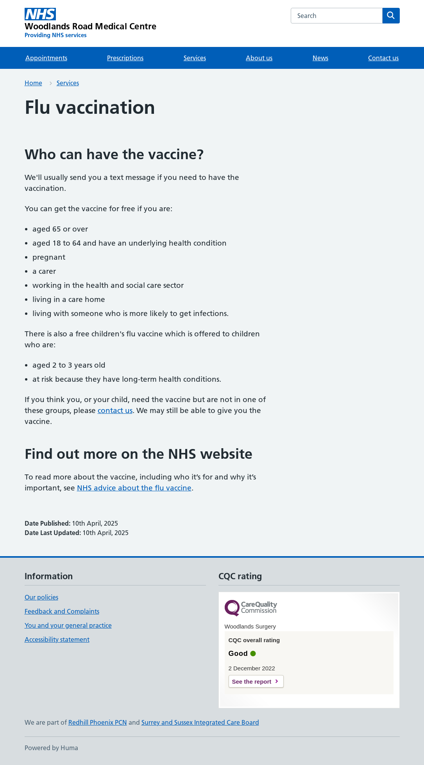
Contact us (383, 58)
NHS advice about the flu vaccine (134, 487)
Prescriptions (125, 58)
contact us (115, 410)
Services (195, 58)
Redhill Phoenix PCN (97, 722)
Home (33, 83)
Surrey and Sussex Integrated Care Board (200, 722)
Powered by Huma (51, 748)
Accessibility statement (57, 639)
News (320, 58)
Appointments (46, 58)
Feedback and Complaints (62, 611)
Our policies (41, 597)
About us (259, 58)
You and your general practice (68, 625)
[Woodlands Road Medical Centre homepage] (91, 23)
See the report (252, 681)
